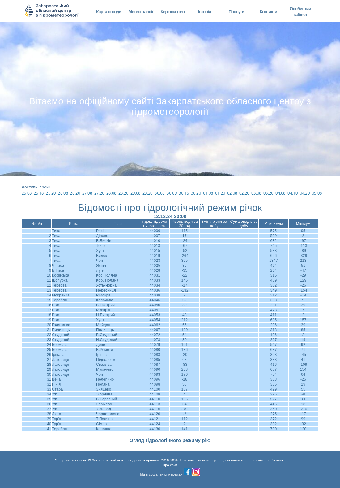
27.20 (99, 193)
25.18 (39, 193)
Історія (204, 12)
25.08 (27, 193)
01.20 (220, 193)
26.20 (75, 193)
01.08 (208, 193)
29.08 (135, 193)
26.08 (63, 193)
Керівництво (172, 12)
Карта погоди (108, 12)
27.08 (87, 193)
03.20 (268, 193)
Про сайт (170, 465)
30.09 (172, 193)
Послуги (236, 12)
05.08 (317, 193)
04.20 (305, 193)
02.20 (244, 193)
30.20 (196, 193)
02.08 (232, 193)
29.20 (147, 193)
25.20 (51, 193)
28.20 (123, 193)
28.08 (111, 193)
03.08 (256, 193)
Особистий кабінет (300, 12)
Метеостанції (140, 12)
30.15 (184, 193)
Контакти (268, 12)
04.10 (292, 193)
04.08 (280, 193)
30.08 (160, 193)
